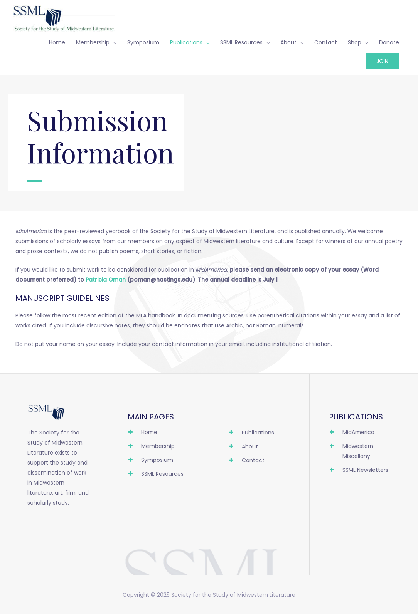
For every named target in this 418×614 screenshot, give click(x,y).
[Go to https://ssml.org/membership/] (158, 448)
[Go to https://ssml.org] (158, 434)
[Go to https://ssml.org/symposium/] (158, 462)
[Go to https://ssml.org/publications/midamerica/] (360, 434)
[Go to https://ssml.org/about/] (259, 448)
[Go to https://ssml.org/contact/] (259, 462)
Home (57, 42)
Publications (186, 42)
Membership (93, 42)
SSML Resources (241, 42)
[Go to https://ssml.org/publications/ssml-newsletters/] (360, 472)
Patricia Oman (106, 280)
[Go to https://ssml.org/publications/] (259, 434)
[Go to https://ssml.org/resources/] (158, 476)
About (288, 42)
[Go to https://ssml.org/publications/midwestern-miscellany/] (360, 453)
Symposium (143, 42)
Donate (389, 42)
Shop (354, 42)
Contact (325, 42)
